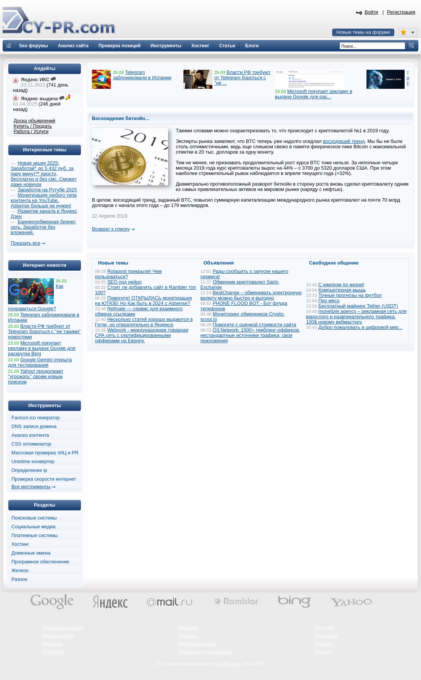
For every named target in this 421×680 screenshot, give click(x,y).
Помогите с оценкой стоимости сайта (254, 324)
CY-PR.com (228, 664)
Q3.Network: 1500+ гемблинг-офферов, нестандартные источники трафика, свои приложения (250, 335)
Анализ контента (30, 435)
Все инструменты (30, 486)
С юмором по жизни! (341, 284)
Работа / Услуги (31, 131)
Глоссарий (326, 635)
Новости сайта (58, 635)
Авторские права (197, 643)
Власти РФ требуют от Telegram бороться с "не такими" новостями (44, 332)
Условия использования (205, 651)
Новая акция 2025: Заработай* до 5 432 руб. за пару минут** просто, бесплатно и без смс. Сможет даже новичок (44, 173)
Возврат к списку (111, 229)
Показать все (25, 243)
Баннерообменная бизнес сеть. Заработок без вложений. (43, 227)
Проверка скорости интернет (43, 479)
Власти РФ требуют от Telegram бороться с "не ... (242, 78)
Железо (20, 570)
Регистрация (401, 12)
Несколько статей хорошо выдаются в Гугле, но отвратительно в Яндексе (144, 322)
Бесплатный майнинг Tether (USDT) (358, 306)
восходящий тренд (344, 141)
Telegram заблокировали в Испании (142, 75)
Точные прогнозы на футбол (350, 295)
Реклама (188, 627)
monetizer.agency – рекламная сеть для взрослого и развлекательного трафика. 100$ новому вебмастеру (356, 317)
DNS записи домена (33, 426)
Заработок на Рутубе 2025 (47, 189)
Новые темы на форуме (363, 32)
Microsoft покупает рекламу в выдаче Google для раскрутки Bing (42, 348)
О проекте (53, 651)
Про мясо (329, 300)
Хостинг (20, 544)
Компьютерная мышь (342, 290)
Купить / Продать (33, 126)
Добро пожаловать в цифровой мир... (360, 327)
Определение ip (29, 470)
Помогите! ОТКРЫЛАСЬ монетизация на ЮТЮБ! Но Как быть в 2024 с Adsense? (143, 300)
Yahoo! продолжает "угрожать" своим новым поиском (35, 377)
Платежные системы (34, 535)
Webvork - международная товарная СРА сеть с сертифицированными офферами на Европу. (141, 335)
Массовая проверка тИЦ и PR (45, 452)
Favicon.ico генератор (35, 417)
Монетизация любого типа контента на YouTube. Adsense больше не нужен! (44, 200)
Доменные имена (30, 553)
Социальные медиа (33, 526)
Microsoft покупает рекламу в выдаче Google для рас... (313, 94)
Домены (323, 643)
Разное (19, 579)
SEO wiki (324, 627)
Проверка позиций (62, 627)
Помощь (187, 635)
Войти (371, 12)
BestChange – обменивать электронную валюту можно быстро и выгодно (251, 295)
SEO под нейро (124, 282)
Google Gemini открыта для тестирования (40, 362)
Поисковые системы (34, 518)
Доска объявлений (34, 120)
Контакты (52, 643)
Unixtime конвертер (33, 461)
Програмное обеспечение (40, 562)
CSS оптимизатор (31, 444)
